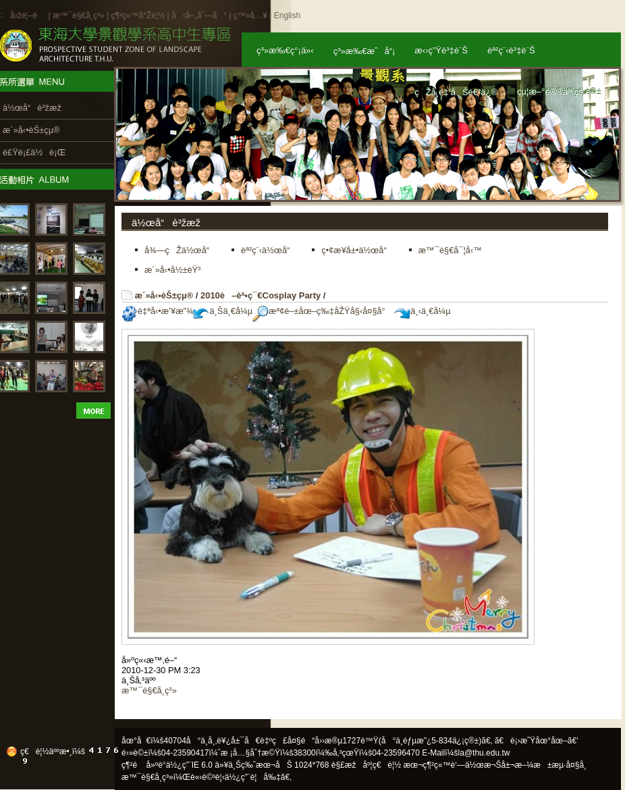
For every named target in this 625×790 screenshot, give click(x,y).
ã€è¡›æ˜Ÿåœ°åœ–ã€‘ (536, 740)
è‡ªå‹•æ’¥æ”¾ (157, 311)
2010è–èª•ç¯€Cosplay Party (260, 295)
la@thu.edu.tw (484, 753)
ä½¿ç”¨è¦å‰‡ (253, 777)
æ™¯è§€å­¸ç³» (80, 15)
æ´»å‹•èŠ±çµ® (164, 295)
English (287, 15)
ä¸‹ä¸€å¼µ (422, 311)
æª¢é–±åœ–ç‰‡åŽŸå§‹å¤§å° (322, 311)
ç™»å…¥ (250, 15)
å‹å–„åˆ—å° (199, 15)
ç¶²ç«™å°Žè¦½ (138, 15)
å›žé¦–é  (28, 15)
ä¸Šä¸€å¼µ (222, 311)
